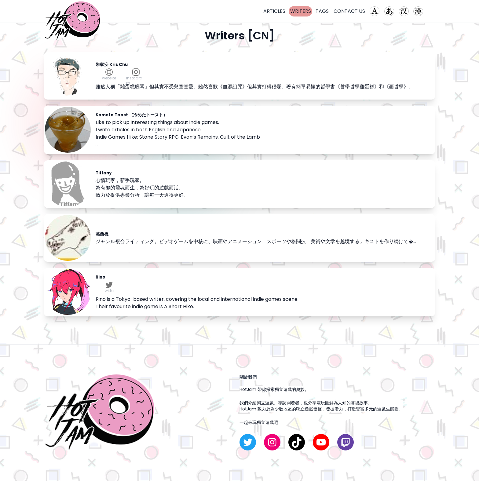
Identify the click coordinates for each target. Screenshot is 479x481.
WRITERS (300, 11)
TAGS (322, 11)
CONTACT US (349, 11)
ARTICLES (274, 11)
